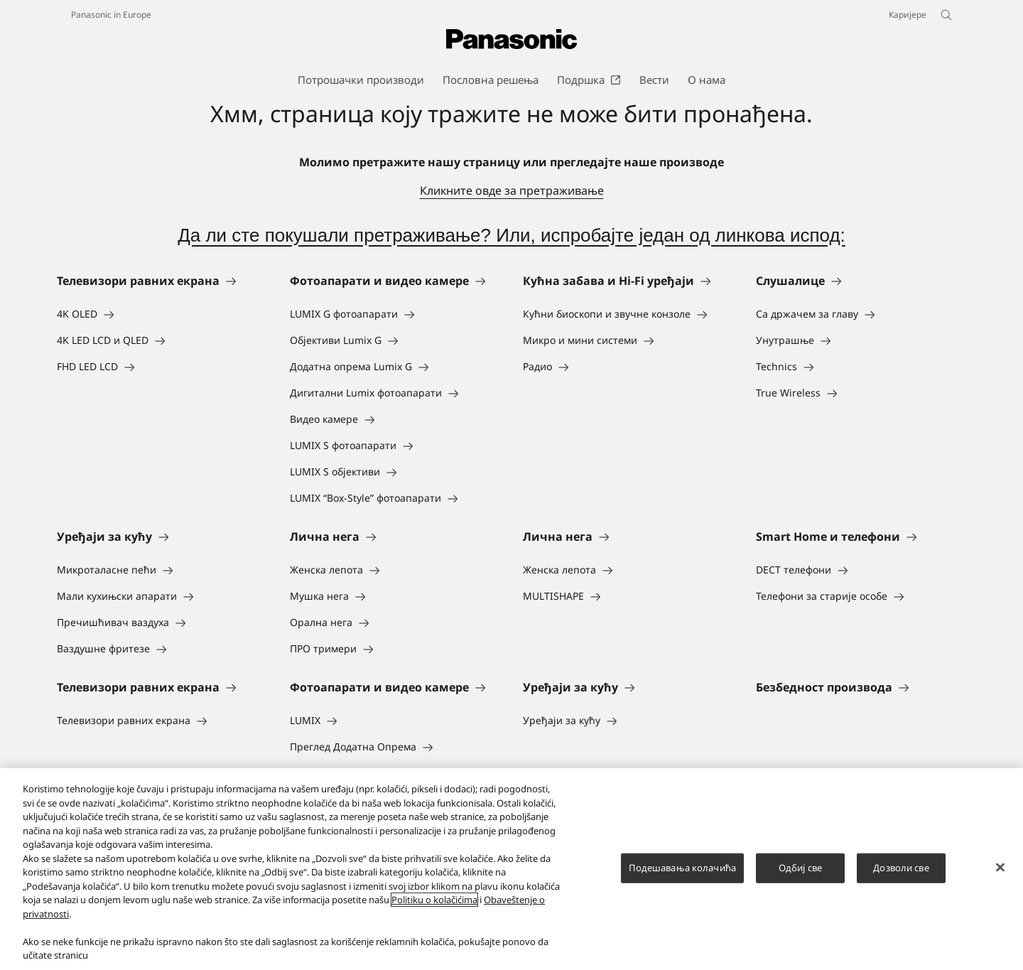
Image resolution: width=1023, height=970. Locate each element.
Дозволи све (901, 867)
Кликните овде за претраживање (512, 190)
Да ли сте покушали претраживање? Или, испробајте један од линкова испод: (511, 235)
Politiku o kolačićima (434, 899)
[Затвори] (1000, 867)
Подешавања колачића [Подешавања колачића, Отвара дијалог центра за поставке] (682, 867)
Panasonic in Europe (111, 15)
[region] (511, 869)
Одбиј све (800, 867)
